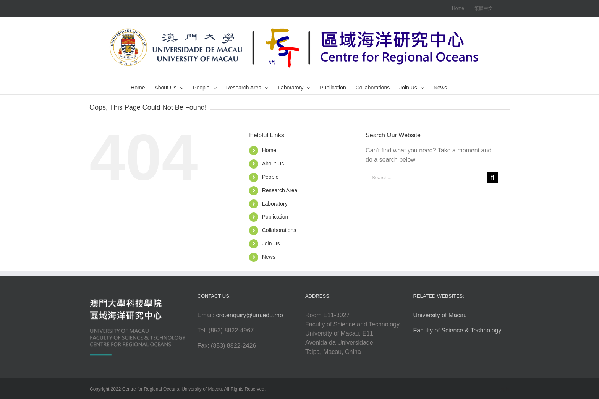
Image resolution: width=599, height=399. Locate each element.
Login (503, 389)
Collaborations (279, 230)
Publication (275, 217)
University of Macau (440, 315)
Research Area (280, 190)
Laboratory (275, 204)
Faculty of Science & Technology (457, 330)
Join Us (271, 243)
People (270, 177)
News (268, 257)
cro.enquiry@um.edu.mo (249, 315)
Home (269, 150)
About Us (273, 164)
